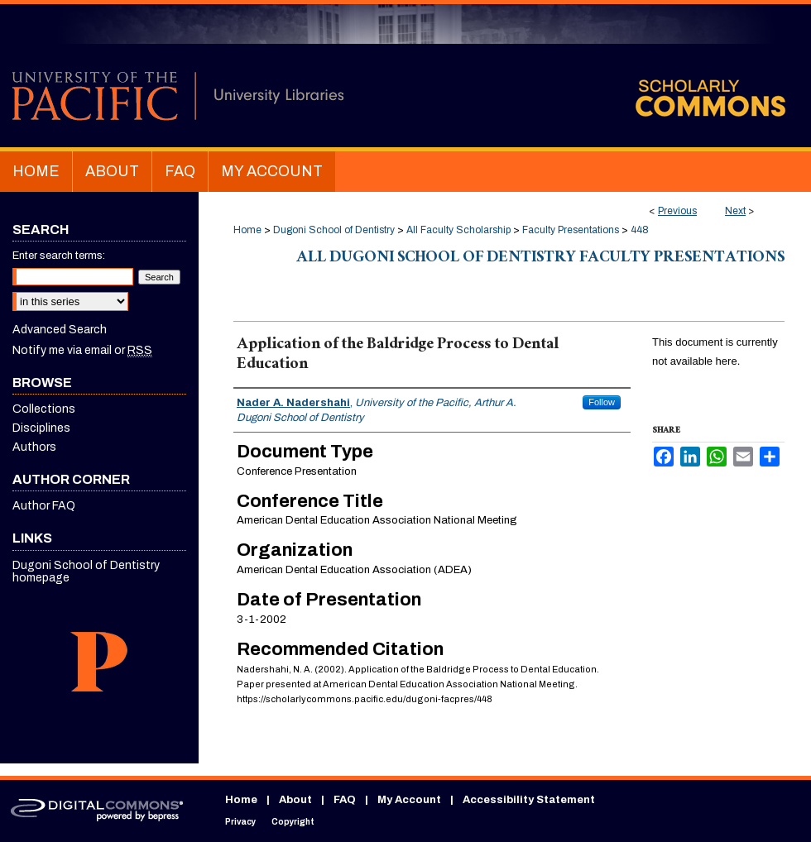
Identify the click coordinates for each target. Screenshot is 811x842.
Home (247, 230)
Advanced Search (59, 329)
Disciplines (41, 428)
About (295, 800)
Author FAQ (43, 506)
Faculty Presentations (570, 230)
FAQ (345, 800)
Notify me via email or (82, 350)
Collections (43, 409)
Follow (601, 402)
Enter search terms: (58, 255)
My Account (409, 800)
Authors (34, 447)
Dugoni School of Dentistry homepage (86, 571)
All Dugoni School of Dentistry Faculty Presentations (540, 259)
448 (640, 230)
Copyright (292, 821)
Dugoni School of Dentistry (334, 230)
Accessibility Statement (529, 800)
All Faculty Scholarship (458, 230)
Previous (677, 211)
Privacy (240, 821)
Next (735, 211)
